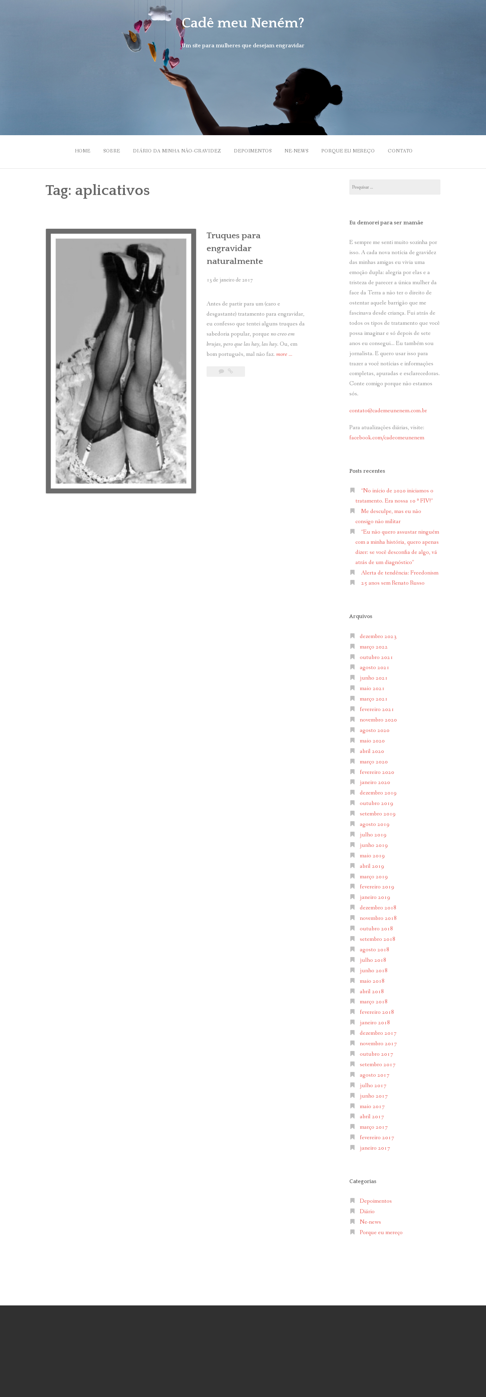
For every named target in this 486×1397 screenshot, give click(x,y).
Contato (404, 150)
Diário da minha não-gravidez (175, 150)
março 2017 (374, 1125)
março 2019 (374, 875)
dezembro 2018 (378, 906)
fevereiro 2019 (377, 885)
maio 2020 (372, 739)
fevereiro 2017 (377, 1136)
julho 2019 (373, 833)
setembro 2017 (378, 1063)
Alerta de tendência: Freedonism (399, 571)
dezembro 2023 (378, 634)
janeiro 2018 (375, 1021)
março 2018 (374, 1000)
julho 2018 (373, 958)
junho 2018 (374, 969)
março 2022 (374, 645)
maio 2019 (372, 854)
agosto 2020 (374, 729)
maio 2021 (372, 687)
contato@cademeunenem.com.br (388, 409)
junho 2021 (374, 676)
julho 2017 (373, 1083)
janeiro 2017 (375, 1146)
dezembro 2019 (378, 791)
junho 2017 (374, 1094)
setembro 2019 (378, 812)
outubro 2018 (376, 927)
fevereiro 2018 (377, 1010)
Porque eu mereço (350, 150)
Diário (367, 1210)
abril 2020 (372, 749)
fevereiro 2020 (377, 770)
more (242, 330)
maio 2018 (372, 979)
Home (77, 150)
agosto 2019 (374, 823)
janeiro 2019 (375, 896)
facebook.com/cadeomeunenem (387, 436)
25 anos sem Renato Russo (393, 581)
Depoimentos (252, 150)
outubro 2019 (376, 802)
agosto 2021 (374, 666)
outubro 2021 (376, 655)
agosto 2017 (374, 1073)
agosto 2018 (374, 948)
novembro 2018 (378, 917)
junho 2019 (374, 844)
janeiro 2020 (375, 781)
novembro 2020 (378, 718)
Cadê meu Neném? (243, 23)
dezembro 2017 (378, 1031)
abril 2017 (372, 1115)
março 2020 (374, 760)
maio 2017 (372, 1104)
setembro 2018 (378, 937)
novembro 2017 (378, 1042)
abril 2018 (372, 990)
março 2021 (374, 697)
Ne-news (297, 150)
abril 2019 (372, 864)
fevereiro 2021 (377, 708)
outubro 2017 (376, 1052)
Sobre (107, 150)
